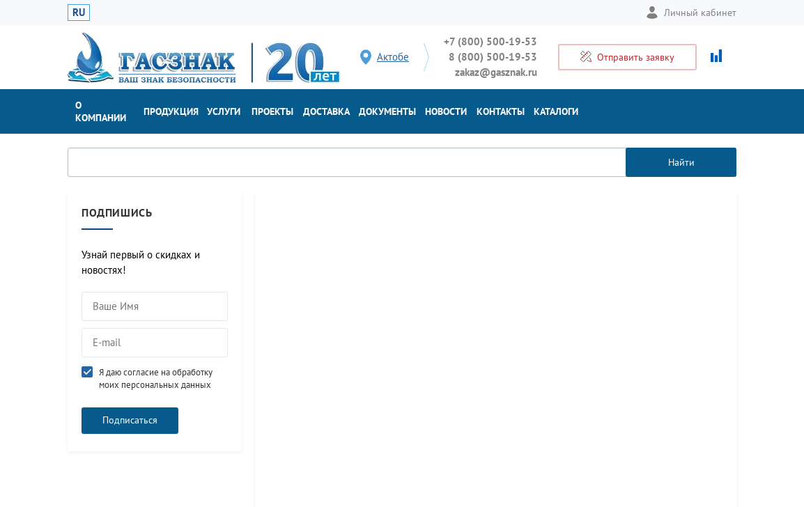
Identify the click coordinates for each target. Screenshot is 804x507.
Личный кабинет (691, 12)
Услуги (223, 111)
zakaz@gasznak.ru (496, 72)
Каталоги (556, 111)
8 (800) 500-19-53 (493, 56)
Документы (387, 111)
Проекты (272, 111)
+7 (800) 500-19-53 (490, 41)
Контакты (501, 111)
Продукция (171, 111)
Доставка (326, 111)
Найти (681, 162)
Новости (446, 111)
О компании (100, 111)
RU (78, 12)
